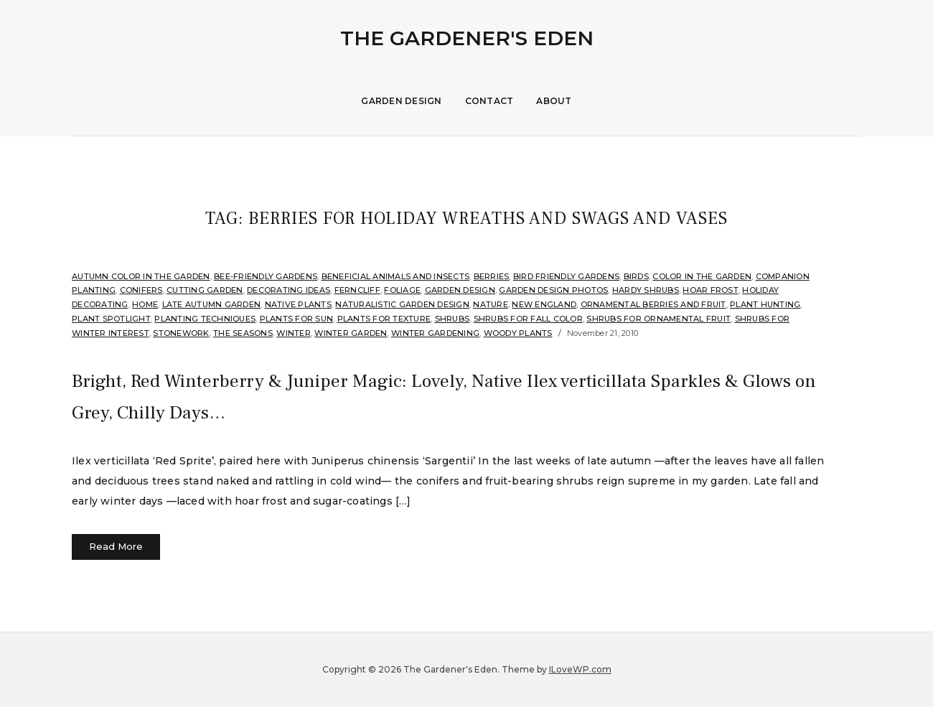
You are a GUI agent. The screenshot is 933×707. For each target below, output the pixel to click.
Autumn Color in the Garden (141, 276)
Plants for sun (297, 319)
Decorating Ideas (288, 290)
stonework (181, 333)
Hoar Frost (711, 290)
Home (145, 304)
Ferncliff (357, 290)
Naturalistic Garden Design (402, 304)
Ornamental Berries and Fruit (653, 304)
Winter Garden (350, 333)
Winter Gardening (435, 333)
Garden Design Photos (553, 290)
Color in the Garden (701, 276)
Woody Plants (518, 333)
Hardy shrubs (645, 290)
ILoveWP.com (580, 669)
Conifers (141, 290)
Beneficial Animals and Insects (396, 276)
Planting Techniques (204, 319)
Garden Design (401, 100)
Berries (492, 276)
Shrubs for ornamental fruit (658, 319)
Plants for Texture (384, 319)
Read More (116, 546)
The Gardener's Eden (467, 38)
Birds (636, 276)
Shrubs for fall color (528, 319)
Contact (489, 100)
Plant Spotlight (111, 319)
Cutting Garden (205, 290)
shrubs (452, 319)
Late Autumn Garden (211, 304)
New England (544, 304)
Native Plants (298, 304)
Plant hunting (765, 304)
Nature (490, 304)
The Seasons (243, 333)
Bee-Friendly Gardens (265, 276)
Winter (293, 333)
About (553, 100)
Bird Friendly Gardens (566, 276)
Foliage (402, 290)
